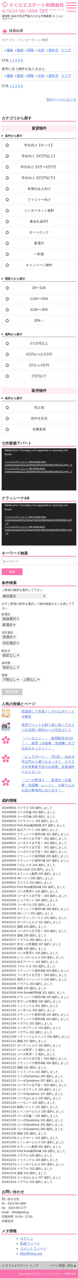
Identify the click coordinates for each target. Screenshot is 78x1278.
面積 (19, 50)
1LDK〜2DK (26, 299)
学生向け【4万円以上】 (31, 156)
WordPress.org (31, 1253)
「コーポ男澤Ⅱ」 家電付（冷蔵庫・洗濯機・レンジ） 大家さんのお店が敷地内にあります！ (48, 785)
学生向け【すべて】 (29, 145)
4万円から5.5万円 (28, 354)
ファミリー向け (28, 199)
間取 (29, 50)
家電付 (24, 243)
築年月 (52, 50)
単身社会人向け (28, 189)
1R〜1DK (25, 288)
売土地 (24, 407)
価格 (8, 50)
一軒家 (24, 254)
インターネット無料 (29, 210)
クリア (66, 50)
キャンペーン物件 (28, 265)
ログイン (26, 1238)
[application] (39, 469)
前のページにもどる (61, 99)
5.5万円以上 (26, 343)
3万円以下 (26, 376)
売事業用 (25, 429)
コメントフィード (33, 1248)
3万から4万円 (27, 365)
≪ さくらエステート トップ (20, 1265)
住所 (40, 50)
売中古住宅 (26, 418)
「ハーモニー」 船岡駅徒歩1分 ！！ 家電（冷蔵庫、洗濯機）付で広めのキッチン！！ (48, 743)
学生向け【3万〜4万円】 (31, 167)
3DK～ (24, 320)
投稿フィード (30, 1243)
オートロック (27, 232)
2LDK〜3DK (26, 309)
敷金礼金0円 (26, 221)
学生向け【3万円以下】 (31, 178)
